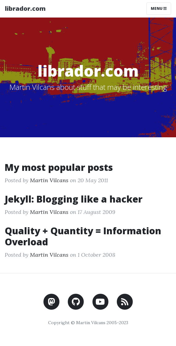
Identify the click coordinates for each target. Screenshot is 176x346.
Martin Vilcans (49, 180)
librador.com (25, 8)
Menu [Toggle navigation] (159, 8)
